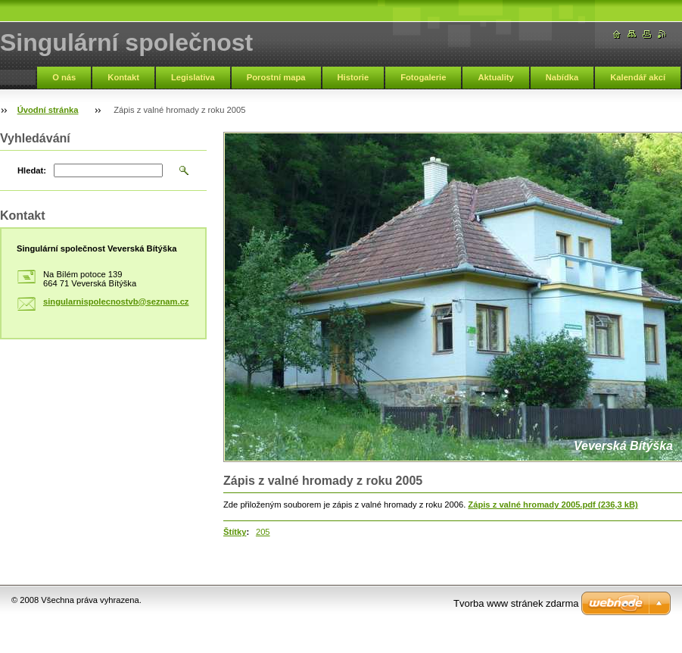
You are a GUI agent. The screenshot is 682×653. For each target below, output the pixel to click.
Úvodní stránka (48, 109)
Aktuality (495, 77)
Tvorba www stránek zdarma (515, 603)
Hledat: (31, 170)
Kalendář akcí (637, 77)
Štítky (234, 531)
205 (263, 531)
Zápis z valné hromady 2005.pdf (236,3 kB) (552, 504)
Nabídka (562, 77)
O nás (64, 77)
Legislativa (193, 77)
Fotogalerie (423, 77)
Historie (353, 77)
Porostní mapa (276, 77)
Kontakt (123, 77)
